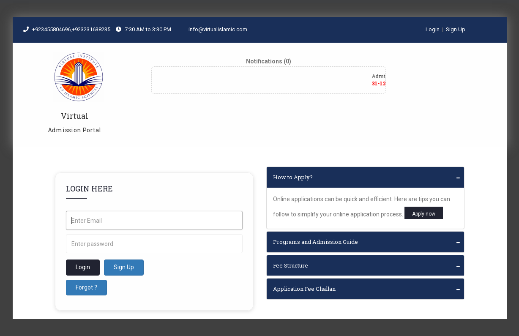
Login (433, 29)
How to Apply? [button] (293, 177)
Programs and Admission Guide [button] (315, 242)
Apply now (423, 214)
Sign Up (455, 29)
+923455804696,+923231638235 (72, 29)
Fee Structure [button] (290, 265)
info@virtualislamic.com (214, 29)
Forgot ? (86, 287)
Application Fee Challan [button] (304, 288)
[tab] (365, 177)
